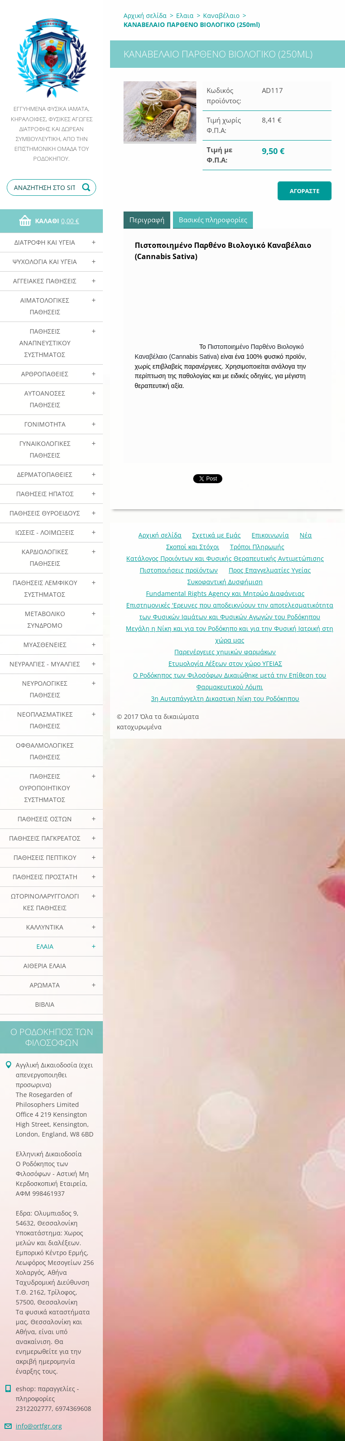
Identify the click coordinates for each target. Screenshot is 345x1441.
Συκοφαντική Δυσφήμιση (225, 581)
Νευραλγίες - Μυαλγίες (44, 664)
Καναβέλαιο (221, 15)
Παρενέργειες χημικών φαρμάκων (225, 652)
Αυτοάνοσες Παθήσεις (44, 399)
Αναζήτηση (87, 187)
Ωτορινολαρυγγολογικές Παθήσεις (45, 902)
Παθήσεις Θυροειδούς (44, 513)
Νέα (306, 535)
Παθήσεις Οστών (45, 819)
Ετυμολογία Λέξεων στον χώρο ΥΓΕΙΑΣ (225, 663)
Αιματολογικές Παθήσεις (44, 306)
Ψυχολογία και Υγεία (45, 261)
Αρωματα (45, 985)
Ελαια (44, 946)
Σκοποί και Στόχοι (192, 546)
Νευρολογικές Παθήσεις (44, 689)
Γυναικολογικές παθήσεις (45, 449)
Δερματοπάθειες (44, 474)
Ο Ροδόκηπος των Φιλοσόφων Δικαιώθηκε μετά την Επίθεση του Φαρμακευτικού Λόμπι (229, 681)
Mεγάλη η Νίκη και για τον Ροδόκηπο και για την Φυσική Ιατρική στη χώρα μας (229, 634)
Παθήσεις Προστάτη (45, 877)
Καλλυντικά (44, 927)
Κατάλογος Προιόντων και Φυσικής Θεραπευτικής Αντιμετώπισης (225, 558)
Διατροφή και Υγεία (44, 242)
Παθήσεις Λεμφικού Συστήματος (45, 588)
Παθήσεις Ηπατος (45, 493)
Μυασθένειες (44, 644)
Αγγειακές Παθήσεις (44, 281)
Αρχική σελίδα (145, 15)
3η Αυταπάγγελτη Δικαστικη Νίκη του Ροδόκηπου (225, 698)
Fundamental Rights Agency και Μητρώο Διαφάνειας (225, 593)
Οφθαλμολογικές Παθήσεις (45, 751)
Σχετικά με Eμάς (216, 535)
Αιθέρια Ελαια (44, 965)
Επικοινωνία (270, 535)
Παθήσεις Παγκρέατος (44, 838)
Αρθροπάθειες (44, 374)
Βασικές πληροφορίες (213, 219)
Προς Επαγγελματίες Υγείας (270, 570)
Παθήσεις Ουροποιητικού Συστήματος (44, 788)
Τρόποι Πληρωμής (257, 546)
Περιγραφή (146, 219)
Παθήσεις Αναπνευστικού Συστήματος (45, 343)
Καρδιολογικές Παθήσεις (45, 557)
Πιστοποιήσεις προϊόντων (179, 570)
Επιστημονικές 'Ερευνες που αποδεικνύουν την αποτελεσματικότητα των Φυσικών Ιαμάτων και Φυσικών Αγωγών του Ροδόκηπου (229, 611)
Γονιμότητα (45, 424)
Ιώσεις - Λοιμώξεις (44, 532)
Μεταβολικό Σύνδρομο (45, 619)
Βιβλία (44, 1004)
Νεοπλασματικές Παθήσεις (45, 720)
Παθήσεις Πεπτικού (44, 857)
